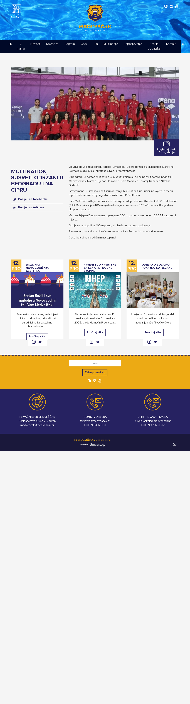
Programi (69, 44)
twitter (40, 342)
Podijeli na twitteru (31, 207)
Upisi (84, 44)
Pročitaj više (37, 336)
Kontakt (171, 44)
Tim (95, 44)
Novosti (35, 44)
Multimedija (110, 44)
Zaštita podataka (154, 46)
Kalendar (52, 44)
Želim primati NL (95, 372)
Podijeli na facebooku (33, 199)
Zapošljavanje (133, 44)
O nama (21, 46)
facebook (34, 342)
